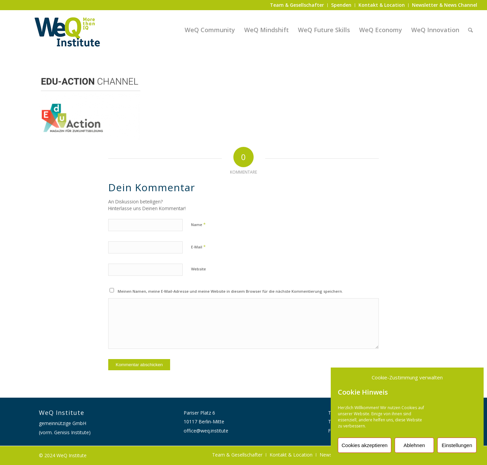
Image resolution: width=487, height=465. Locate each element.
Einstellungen (457, 445)
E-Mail (198, 247)
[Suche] (470, 30)
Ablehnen (414, 445)
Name (198, 224)
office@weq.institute (206, 430)
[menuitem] (297, 5)
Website (198, 268)
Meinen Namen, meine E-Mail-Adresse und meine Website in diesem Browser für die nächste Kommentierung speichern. (230, 291)
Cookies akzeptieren (365, 445)
